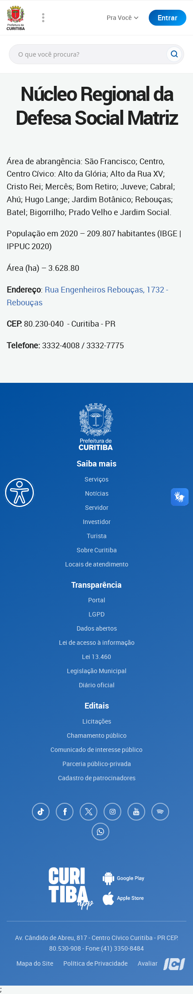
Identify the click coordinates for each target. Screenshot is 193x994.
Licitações (96, 721)
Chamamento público (97, 735)
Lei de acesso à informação (97, 642)
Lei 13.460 (96, 656)
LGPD (96, 614)
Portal (96, 600)
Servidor (96, 507)
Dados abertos (97, 628)
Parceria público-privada (96, 763)
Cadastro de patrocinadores (96, 778)
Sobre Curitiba (97, 550)
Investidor (97, 521)
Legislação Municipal (97, 671)
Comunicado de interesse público (96, 749)
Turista (97, 536)
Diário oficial (97, 685)
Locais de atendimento (96, 564)
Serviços (96, 479)
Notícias (96, 493)
